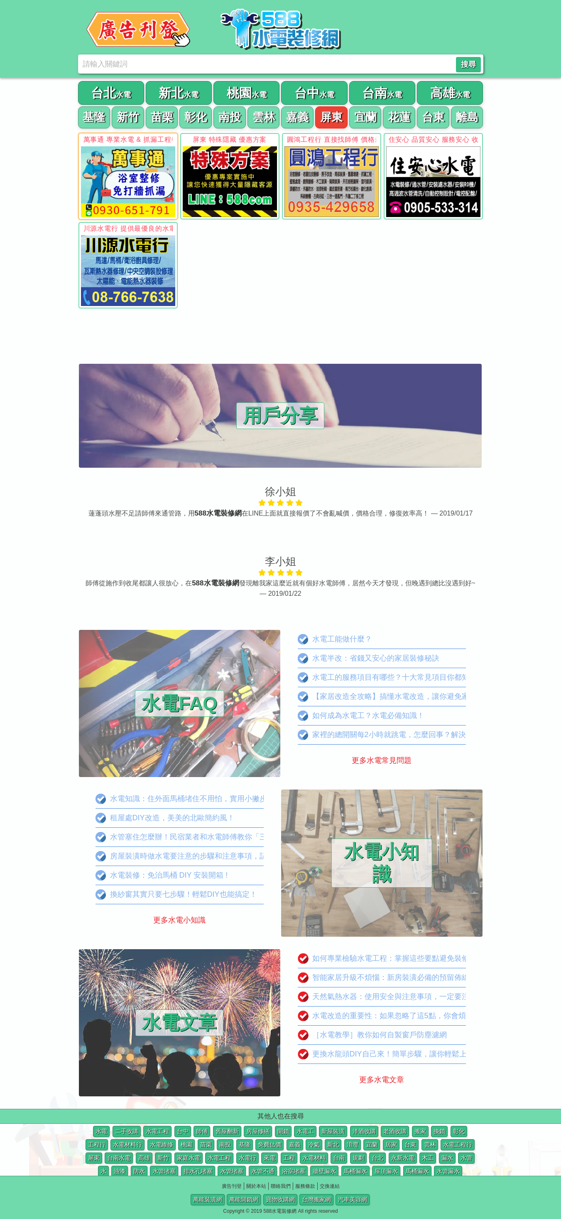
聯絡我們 (281, 1186)
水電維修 (161, 1144)
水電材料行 (127, 1144)
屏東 (94, 1158)
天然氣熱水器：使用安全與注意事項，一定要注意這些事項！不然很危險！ (428, 997)
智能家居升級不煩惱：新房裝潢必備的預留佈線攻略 (391, 977)
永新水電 (402, 1158)
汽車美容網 (352, 1199)
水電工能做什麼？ (335, 639)
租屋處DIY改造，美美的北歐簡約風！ (165, 818)
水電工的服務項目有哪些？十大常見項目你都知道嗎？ (395, 677)
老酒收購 (395, 1131)
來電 (269, 1158)
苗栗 (206, 1144)
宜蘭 (371, 1144)
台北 (377, 1158)
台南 (339, 1158)
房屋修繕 (257, 1131)
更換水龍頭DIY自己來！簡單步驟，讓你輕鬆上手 (386, 1054)
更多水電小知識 (179, 920)
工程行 (96, 1144)
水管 (466, 1158)
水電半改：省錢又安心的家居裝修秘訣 (368, 658)
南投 (225, 1144)
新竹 (163, 1158)
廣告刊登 (232, 1186)
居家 (391, 1144)
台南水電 (118, 1158)
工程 (289, 1158)
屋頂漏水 (386, 1171)
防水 (139, 1171)
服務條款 (305, 1186)
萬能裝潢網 (207, 1199)
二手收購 (126, 1131)
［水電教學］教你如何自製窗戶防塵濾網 (372, 1035)
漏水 (447, 1158)
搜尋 (468, 64)
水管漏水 (448, 1171)
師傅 (202, 1131)
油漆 (119, 1171)
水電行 (247, 1158)
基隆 (244, 1144)
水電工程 (157, 1131)
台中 (183, 1131)
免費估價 (269, 1144)
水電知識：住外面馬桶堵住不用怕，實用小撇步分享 (189, 799)
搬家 (420, 1131)
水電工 (305, 1131)
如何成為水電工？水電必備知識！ (361, 716)
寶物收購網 (280, 1199)
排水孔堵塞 (198, 1171)
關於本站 (256, 1186)
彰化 (459, 1131)
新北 (333, 1144)
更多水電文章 (381, 1080)
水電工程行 (457, 1144)
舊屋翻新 (227, 1131)
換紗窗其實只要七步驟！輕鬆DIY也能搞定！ (176, 894)
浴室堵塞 (293, 1171)
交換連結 (330, 1186)
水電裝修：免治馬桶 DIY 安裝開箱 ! (162, 875)
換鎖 (439, 1131)
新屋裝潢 (333, 1131)
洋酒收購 (364, 1131)
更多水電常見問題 (382, 760)
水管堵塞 (164, 1171)
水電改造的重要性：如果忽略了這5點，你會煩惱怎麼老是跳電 (408, 1016)
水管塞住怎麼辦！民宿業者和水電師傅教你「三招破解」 (196, 837)
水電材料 (314, 1158)
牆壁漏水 (324, 1171)
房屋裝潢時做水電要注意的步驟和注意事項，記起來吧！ (196, 856)
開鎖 (283, 1131)
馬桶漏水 (355, 1171)
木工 (428, 1158)
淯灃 (352, 1144)
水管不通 (262, 1171)
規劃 (358, 1158)
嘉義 (295, 1144)
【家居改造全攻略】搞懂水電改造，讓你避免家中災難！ (398, 696)
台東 (410, 1144)
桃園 (186, 1144)
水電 (101, 1131)
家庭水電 (188, 1158)
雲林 (430, 1144)
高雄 (144, 1158)
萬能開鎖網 (243, 1199)
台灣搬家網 (316, 1199)
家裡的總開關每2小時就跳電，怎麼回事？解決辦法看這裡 (400, 735)
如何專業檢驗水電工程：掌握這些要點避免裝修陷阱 (391, 958)
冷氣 (314, 1144)
